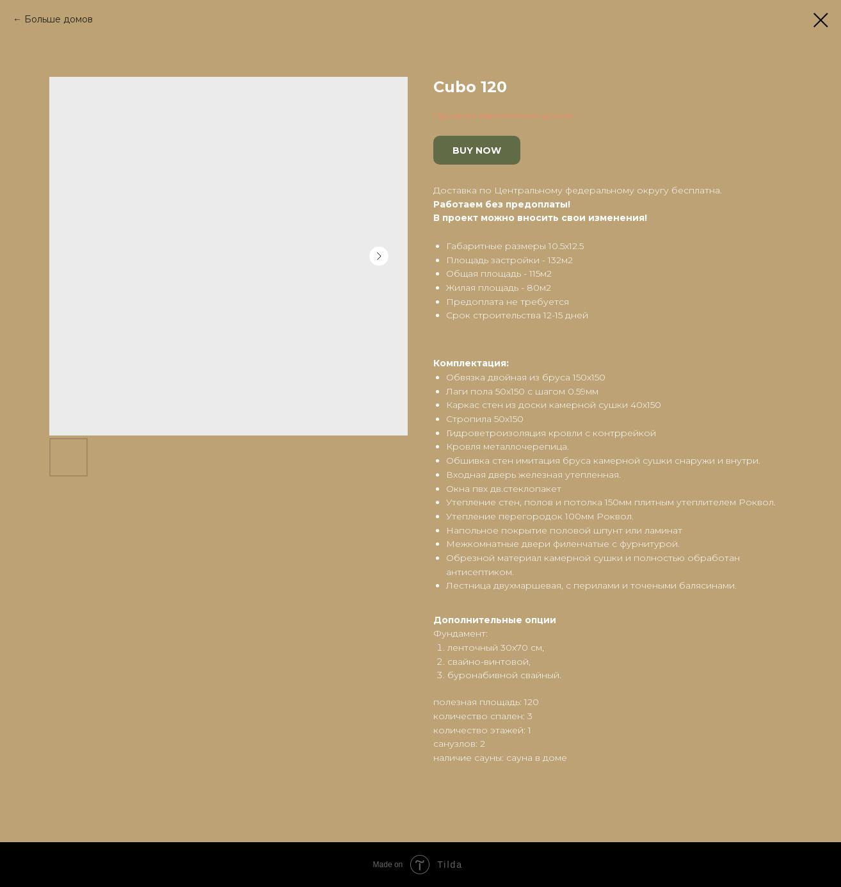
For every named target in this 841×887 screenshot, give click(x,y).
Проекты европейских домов (502, 115)
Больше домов (58, 19)
